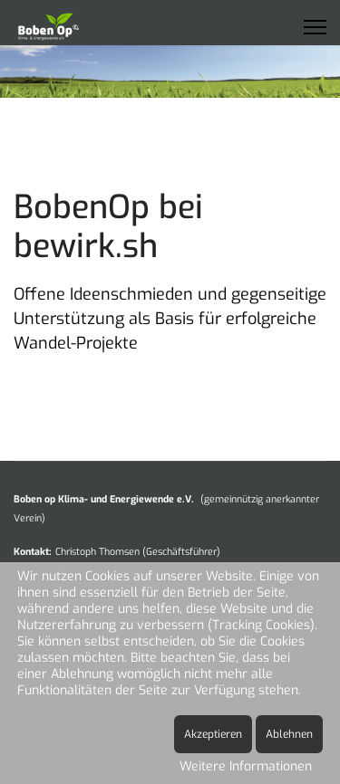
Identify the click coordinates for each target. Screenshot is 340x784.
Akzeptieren (213, 734)
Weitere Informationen (246, 766)
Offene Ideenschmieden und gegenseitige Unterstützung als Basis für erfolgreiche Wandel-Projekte (170, 318)
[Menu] (315, 27)
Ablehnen (289, 734)
